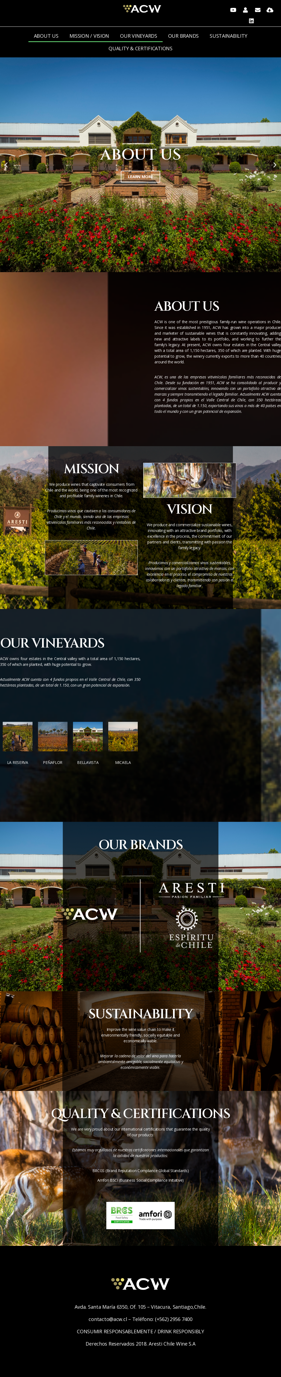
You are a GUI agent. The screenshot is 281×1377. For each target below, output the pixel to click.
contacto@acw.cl (108, 1319)
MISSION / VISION (89, 36)
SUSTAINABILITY (228, 36)
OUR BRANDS (183, 36)
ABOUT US (46, 36)
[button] (135, 269)
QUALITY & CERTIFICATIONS (140, 48)
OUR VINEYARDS (138, 36)
